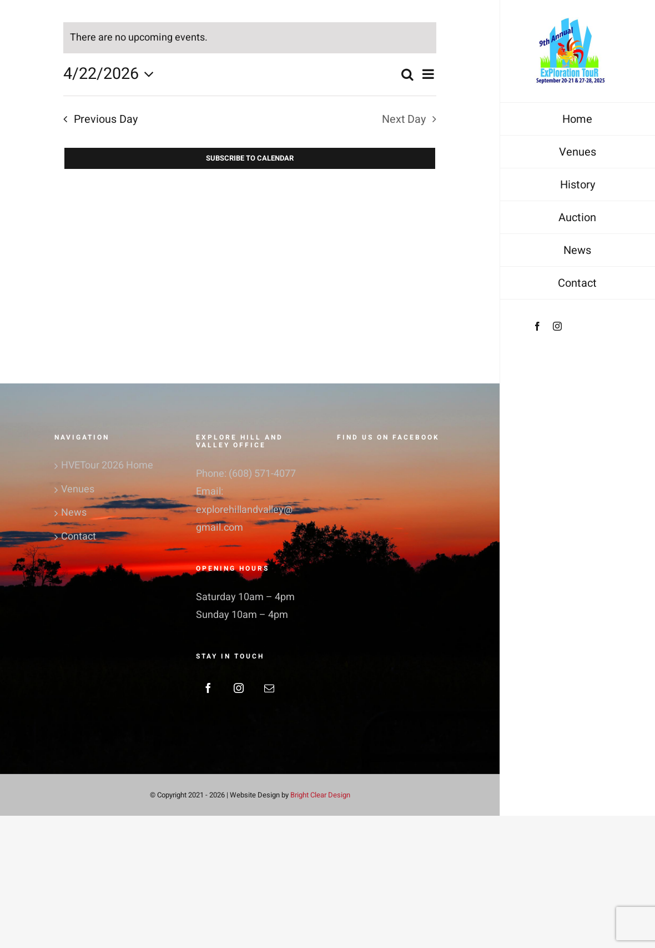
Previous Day (106, 119)
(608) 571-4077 (262, 473)
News (74, 512)
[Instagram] (238, 688)
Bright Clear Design (320, 795)
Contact (78, 536)
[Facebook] (208, 688)
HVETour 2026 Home (107, 465)
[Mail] (269, 688)
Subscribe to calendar (250, 158)
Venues (77, 489)
